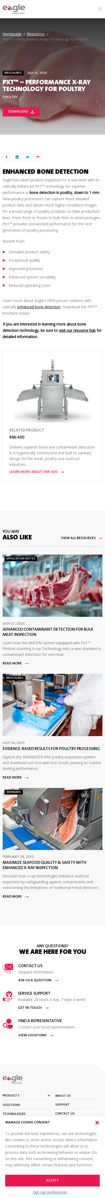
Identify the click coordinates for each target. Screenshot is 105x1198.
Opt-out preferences (50, 1192)
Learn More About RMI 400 (36, 472)
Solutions (11, 1105)
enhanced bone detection (38, 306)
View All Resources (81, 538)
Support (62, 1104)
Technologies (14, 1114)
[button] (97, 1122)
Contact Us (65, 1113)
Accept (52, 1181)
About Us (63, 1096)
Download (21, 112)
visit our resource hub (77, 330)
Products (11, 1095)
